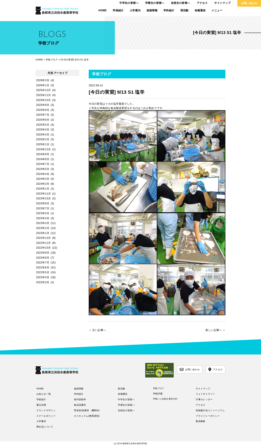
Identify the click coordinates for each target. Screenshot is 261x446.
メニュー (216, 10)
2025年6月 (42, 119)
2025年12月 (43, 90)
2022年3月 (42, 282)
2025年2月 (42, 139)
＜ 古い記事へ (97, 330)
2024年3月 (42, 178)
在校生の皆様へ (180, 2)
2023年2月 (42, 228)
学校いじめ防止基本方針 (165, 399)
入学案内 (135, 10)
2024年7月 (42, 164)
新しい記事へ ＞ (215, 330)
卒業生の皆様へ (154, 2)
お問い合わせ (249, 3)
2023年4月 (42, 218)
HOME (103, 10)
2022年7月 (42, 262)
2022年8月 (42, 257)
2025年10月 (43, 100)
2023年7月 (42, 208)
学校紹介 (118, 10)
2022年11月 (43, 242)
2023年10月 (43, 198)
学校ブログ (158, 388)
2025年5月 (42, 124)
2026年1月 (42, 85)
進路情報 (151, 10)
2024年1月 (42, 188)
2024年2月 (42, 183)
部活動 (184, 10)
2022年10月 (43, 247)
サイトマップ (222, 2)
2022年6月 (42, 267)
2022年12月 (43, 237)
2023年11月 (43, 193)
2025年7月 (42, 114)
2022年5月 (42, 272)
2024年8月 (42, 159)
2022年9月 (42, 252)
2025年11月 (43, 95)
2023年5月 (42, 213)
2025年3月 (42, 134)
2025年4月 (42, 129)
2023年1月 (42, 233)
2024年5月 (42, 169)
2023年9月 (42, 203)
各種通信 (200, 10)
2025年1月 (42, 144)
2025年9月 (42, 105)
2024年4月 (42, 174)
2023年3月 (42, 223)
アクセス (202, 2)
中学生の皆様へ (128, 2)
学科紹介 (168, 10)
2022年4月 (42, 277)
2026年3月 (42, 80)
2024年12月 (43, 149)
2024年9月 (42, 154)
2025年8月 (42, 110)
